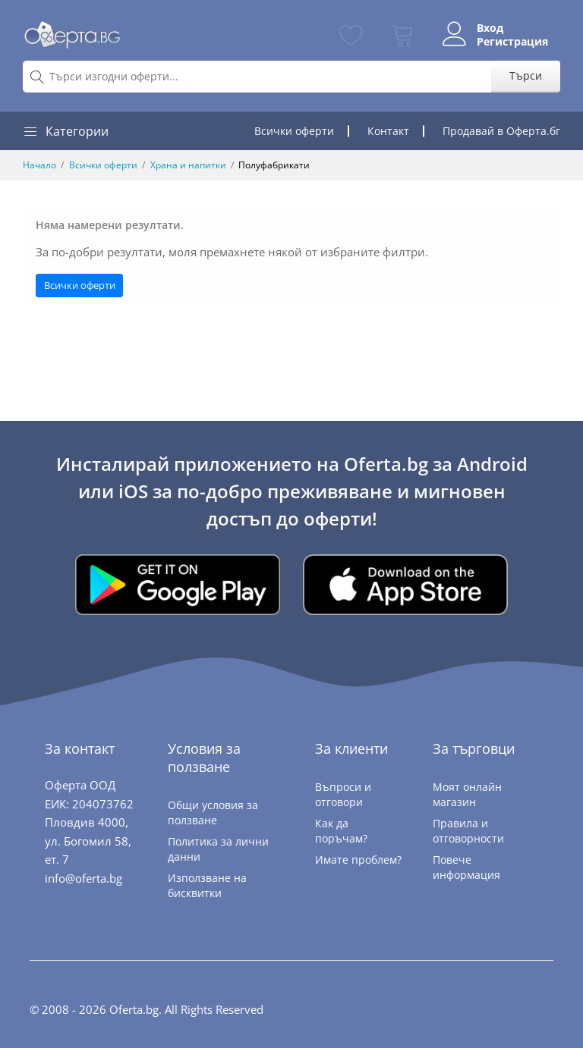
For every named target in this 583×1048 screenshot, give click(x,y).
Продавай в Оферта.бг (501, 131)
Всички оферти (294, 131)
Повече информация (466, 867)
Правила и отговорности (468, 831)
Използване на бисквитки (207, 885)
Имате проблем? (358, 859)
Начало (39, 164)
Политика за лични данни (218, 849)
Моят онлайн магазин (467, 794)
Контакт (388, 131)
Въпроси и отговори (343, 794)
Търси (525, 75)
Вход (490, 28)
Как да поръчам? (341, 831)
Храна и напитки (188, 164)
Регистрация (512, 42)
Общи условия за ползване (213, 812)
